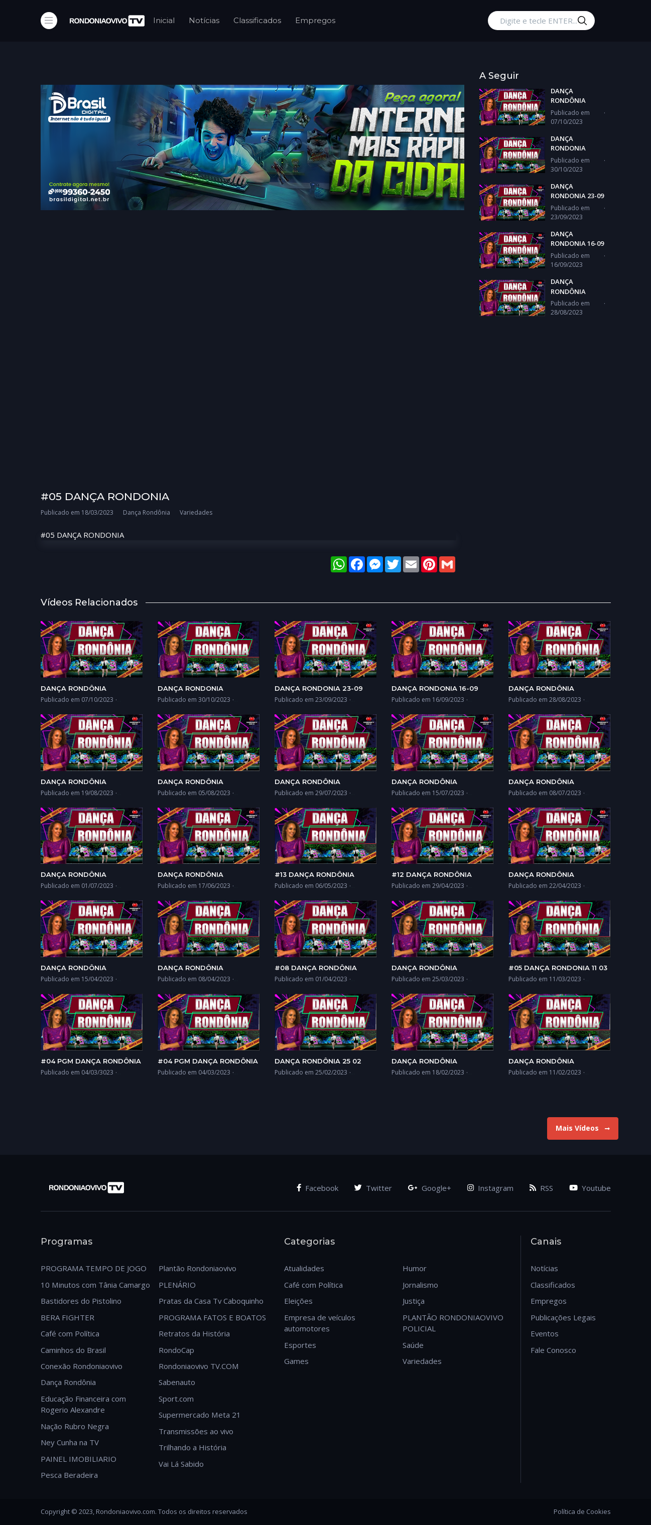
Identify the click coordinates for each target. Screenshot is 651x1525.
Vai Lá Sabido (181, 1464)
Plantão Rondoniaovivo (197, 1268)
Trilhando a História (192, 1447)
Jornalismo (420, 1285)
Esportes (300, 1345)
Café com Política (70, 1333)
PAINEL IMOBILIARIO (78, 1459)
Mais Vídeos (583, 1128)
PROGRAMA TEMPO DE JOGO (94, 1268)
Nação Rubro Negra (75, 1426)
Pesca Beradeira (69, 1475)
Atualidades (304, 1268)
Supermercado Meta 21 (200, 1415)
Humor (415, 1268)
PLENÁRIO (177, 1285)
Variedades (422, 1361)
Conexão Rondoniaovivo (81, 1366)
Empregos (315, 20)
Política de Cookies (582, 1511)
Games (296, 1361)
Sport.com (176, 1399)
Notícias (204, 20)
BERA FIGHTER (67, 1317)
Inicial (164, 20)
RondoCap (176, 1350)
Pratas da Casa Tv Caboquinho (211, 1301)
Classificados (257, 20)
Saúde (413, 1345)
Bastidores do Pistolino (81, 1301)
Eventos (545, 1333)
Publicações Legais (563, 1317)
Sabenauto (177, 1382)
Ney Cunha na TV (70, 1442)
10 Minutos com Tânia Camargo (95, 1285)
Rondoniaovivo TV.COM (199, 1366)
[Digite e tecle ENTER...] (541, 20)
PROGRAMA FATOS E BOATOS (212, 1317)
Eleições (298, 1301)
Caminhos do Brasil (73, 1350)
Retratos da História (194, 1333)
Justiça (414, 1301)
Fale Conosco (553, 1350)
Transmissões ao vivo (196, 1431)
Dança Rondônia (68, 1382)
